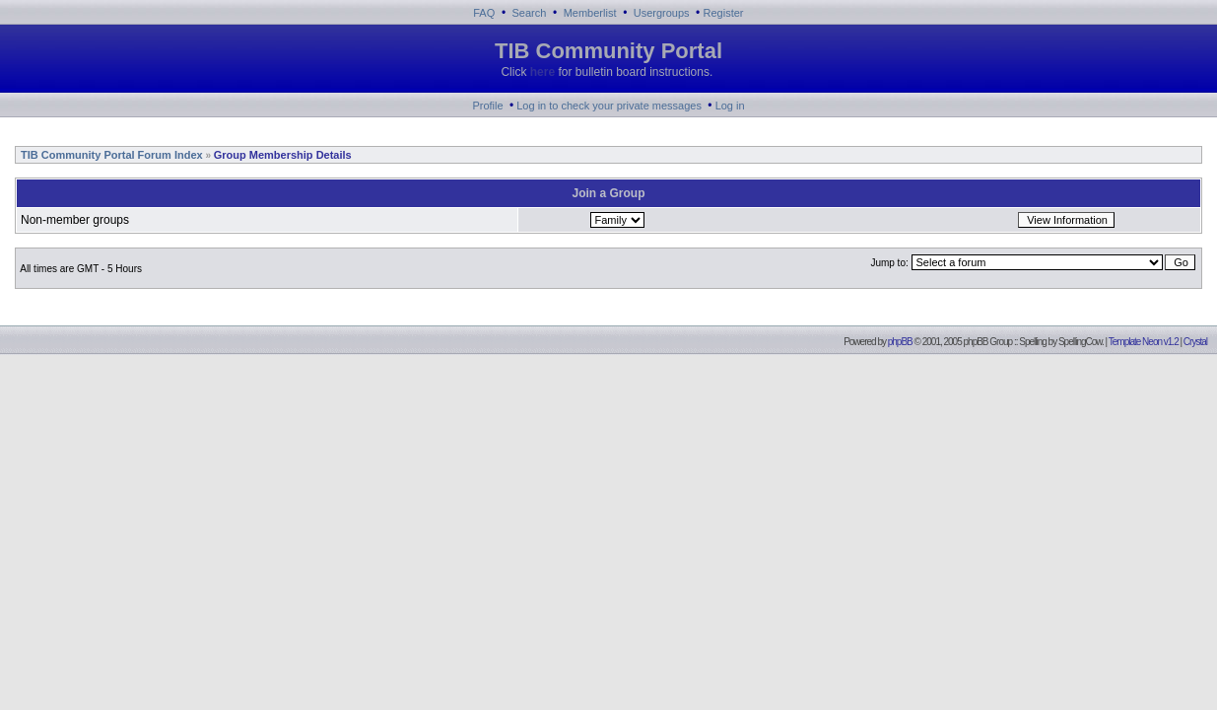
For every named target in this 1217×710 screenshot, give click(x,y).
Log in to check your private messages (609, 105)
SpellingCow (1080, 341)
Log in (730, 105)
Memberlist (590, 13)
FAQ (484, 13)
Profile (487, 105)
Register (724, 13)
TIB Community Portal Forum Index (110, 155)
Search (529, 13)
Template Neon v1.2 (1144, 341)
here (542, 72)
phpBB (900, 341)
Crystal (1195, 341)
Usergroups (662, 13)
